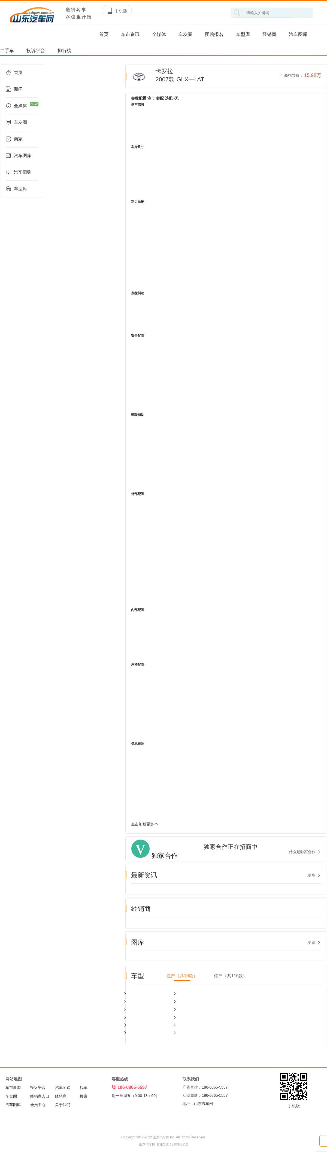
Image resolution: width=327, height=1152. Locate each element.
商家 (14, 139)
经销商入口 (39, 1096)
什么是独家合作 (302, 852)
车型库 (243, 34)
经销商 (269, 34)
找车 (83, 1087)
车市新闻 (13, 1087)
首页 (103, 34)
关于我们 (62, 1104)
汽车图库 (298, 34)
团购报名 (214, 34)
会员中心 (38, 1104)
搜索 (83, 1096)
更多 (312, 875)
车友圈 (185, 34)
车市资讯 (130, 34)
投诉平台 (35, 50)
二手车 (7, 50)
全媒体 (159, 34)
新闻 (14, 89)
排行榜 (64, 50)
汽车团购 (18, 172)
